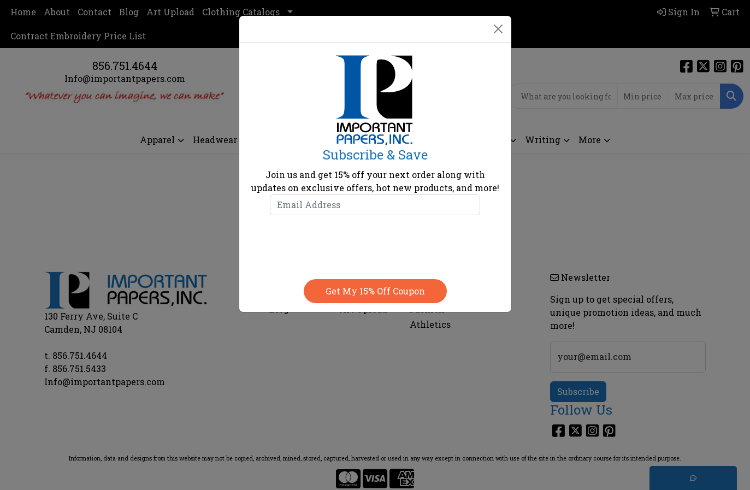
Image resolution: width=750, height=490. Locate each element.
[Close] (498, 29)
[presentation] (375, 244)
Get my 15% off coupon (375, 291)
